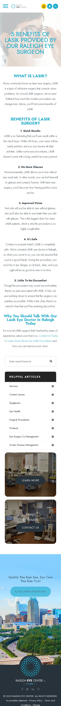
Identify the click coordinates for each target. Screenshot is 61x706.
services (13, 386)
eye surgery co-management (24, 436)
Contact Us (30, 528)
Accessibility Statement (16, 700)
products (13, 428)
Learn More (30, 480)
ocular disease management (23, 445)
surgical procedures (19, 419)
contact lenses (17, 394)
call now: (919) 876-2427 (32, 591)
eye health (14, 411)
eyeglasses (14, 403)
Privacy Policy (35, 700)
